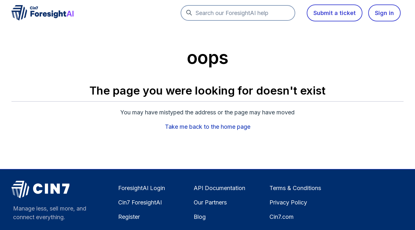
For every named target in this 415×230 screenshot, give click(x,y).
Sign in (384, 13)
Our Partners (210, 202)
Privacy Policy (288, 202)
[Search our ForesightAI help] (238, 13)
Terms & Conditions (295, 188)
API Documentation (219, 188)
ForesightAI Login (141, 188)
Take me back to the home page (207, 126)
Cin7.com (281, 216)
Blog (200, 216)
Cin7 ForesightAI (140, 202)
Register (129, 216)
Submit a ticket (334, 13)
